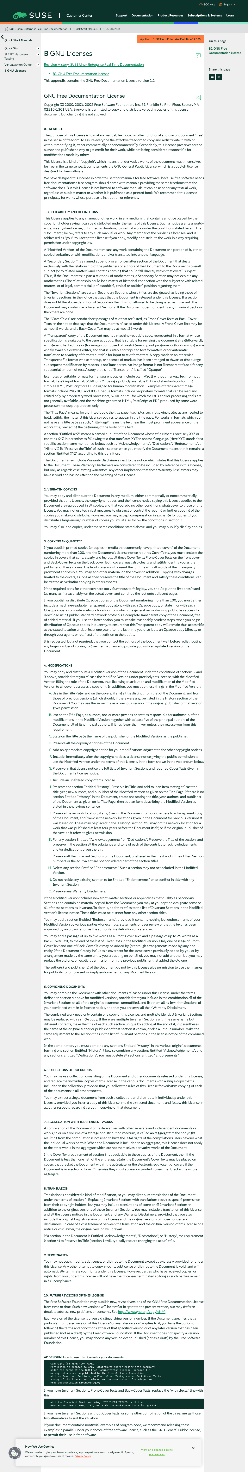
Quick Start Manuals (85, 29)
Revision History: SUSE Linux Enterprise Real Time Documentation (94, 64)
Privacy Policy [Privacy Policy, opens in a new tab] (83, 1456)
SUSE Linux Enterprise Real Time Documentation (38, 29)
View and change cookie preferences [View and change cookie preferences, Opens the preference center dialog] (157, 1452)
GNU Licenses (111, 29)
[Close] (193, 1448)
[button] (15, 1453)
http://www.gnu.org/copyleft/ (140, 1311)
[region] (109, 1452)
